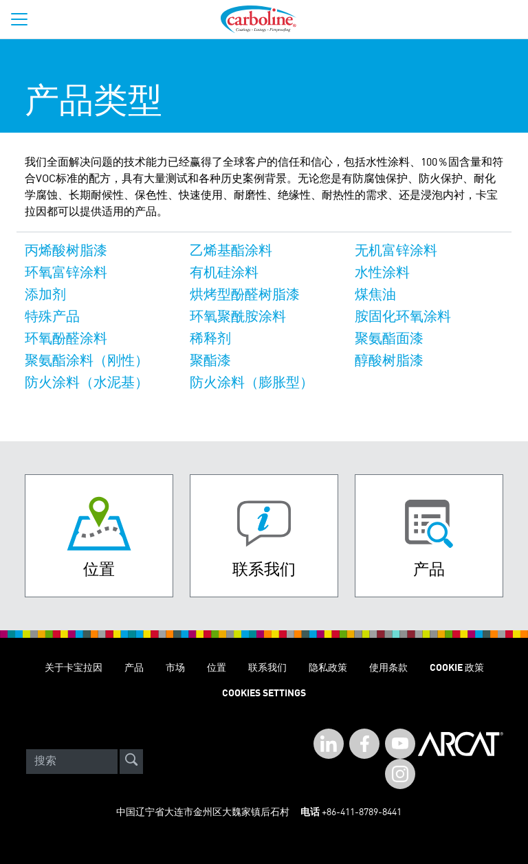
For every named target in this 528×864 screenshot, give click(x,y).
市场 (175, 668)
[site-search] (131, 761)
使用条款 (388, 668)
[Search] (72, 761)
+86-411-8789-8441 (362, 812)
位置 (216, 668)
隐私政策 (328, 668)
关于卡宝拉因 (73, 668)
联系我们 (267, 668)
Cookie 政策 (457, 668)
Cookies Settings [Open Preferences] (264, 693)
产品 (134, 668)
